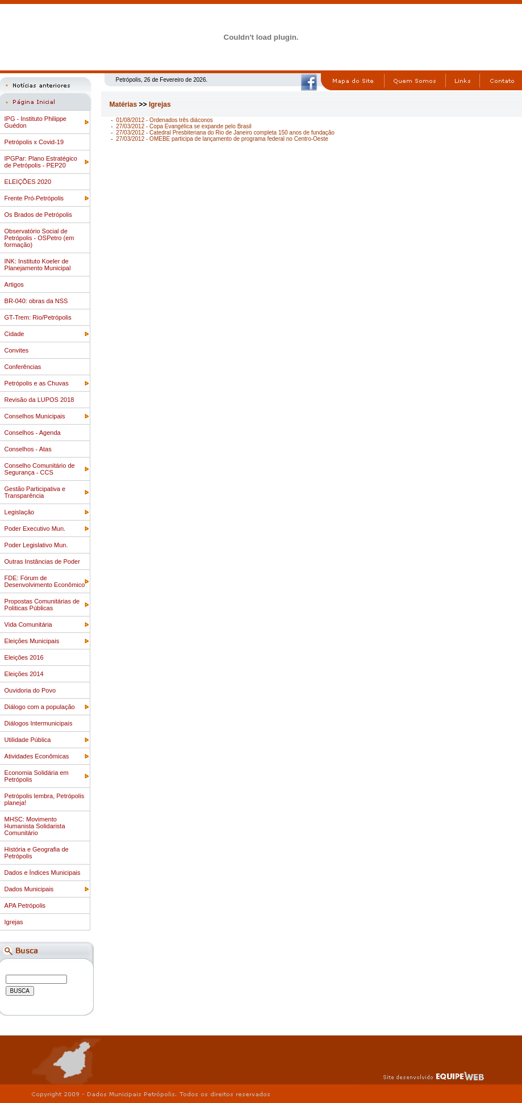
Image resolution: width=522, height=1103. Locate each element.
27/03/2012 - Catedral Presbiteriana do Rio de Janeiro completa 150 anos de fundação (225, 132)
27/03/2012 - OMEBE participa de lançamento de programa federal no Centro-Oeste (222, 139)
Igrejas (160, 104)
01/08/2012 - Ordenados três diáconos (164, 120)
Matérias (123, 104)
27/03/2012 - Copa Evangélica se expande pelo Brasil (184, 126)
